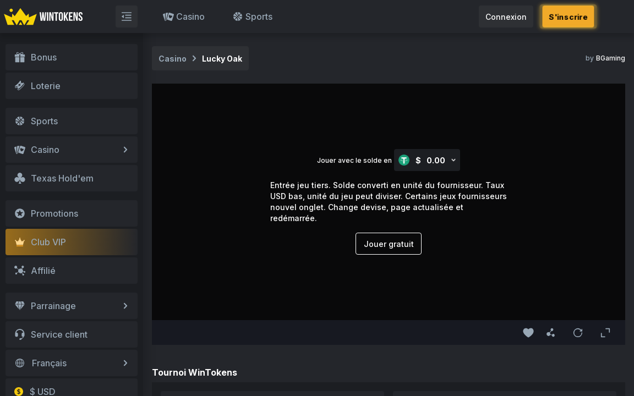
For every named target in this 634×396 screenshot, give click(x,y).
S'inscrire (568, 16)
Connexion (506, 16)
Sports (252, 16)
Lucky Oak (222, 58)
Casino (184, 16)
